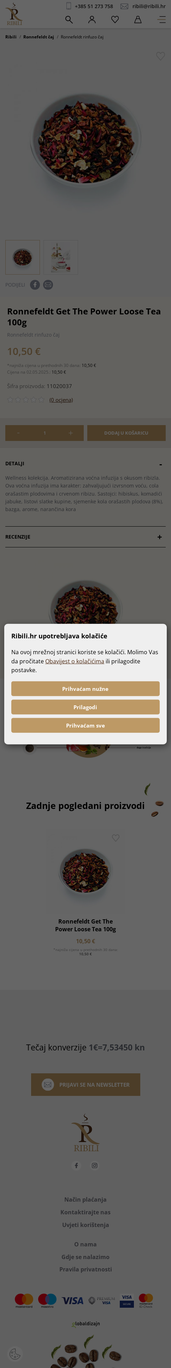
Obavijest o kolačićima (74, 661)
